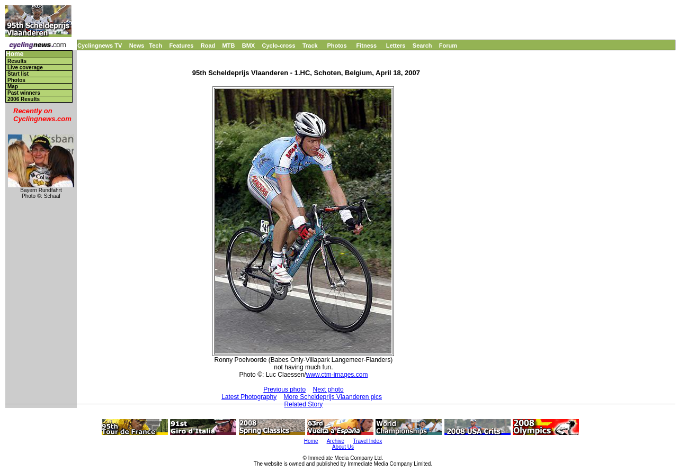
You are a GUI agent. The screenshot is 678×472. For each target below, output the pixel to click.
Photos (336, 45)
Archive (335, 441)
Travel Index (367, 441)
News (137, 45)
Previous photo (284, 389)
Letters (396, 45)
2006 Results (23, 99)
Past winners (23, 93)
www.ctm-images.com (337, 374)
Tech (155, 45)
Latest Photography (248, 397)
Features (182, 45)
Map (12, 86)
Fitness (366, 45)
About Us (343, 447)
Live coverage (25, 67)
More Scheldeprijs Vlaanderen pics (333, 397)
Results (16, 61)
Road (208, 45)
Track (310, 45)
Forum (448, 45)
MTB (228, 45)
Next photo (328, 389)
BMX (248, 45)
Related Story (303, 404)
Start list (18, 74)
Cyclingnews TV (99, 45)
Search (422, 45)
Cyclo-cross (279, 45)
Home (14, 54)
